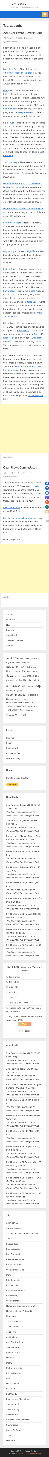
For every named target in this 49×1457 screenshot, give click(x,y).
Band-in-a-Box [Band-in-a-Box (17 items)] (30, 658)
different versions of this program (19, 72)
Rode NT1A (8, 337)
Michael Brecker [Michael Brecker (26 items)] (24, 680)
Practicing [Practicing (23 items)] (11, 690)
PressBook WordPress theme (29, 1454)
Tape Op (10, 1435)
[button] (47, 483)
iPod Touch (8, 122)
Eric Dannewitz (13, 1280)
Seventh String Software (17, 1419)
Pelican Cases (10, 269)
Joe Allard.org (12, 1347)
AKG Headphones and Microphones (23, 1233)
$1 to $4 (12, 997)
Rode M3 (38, 334)
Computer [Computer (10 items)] (25, 663)
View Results (25, 1031)
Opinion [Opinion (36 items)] (15, 685)
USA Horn (10, 1440)
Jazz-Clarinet (12, 1326)
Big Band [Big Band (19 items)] (10, 662)
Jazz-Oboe (11, 1337)
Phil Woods (11, 1394)
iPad (5, 90)
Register (10, 738)
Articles (9, 457)
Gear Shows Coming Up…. (20, 467)
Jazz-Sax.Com (19, 3)
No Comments (12, 41)
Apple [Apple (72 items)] (15, 658)
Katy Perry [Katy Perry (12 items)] (18, 676)
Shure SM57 (22, 330)
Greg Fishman (12, 1301)
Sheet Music (12, 635)
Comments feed (13, 753)
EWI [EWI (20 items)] (22, 667)
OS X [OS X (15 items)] (23, 686)
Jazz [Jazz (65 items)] (9, 675)
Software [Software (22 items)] (10, 706)
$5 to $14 (12, 992)
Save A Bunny (12, 1409)
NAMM (36, 486)
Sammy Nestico (13, 1404)
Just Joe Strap (10, 162)
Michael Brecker (14, 1373)
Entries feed (12, 748)
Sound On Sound (14, 1430)
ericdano (29, 37)
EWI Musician (12, 1285)
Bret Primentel (13, 1254)
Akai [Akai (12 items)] (7, 659)
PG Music (10, 1389)
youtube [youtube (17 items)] (24, 715)
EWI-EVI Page (12, 1295)
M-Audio (10, 1357)
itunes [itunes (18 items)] (34, 671)
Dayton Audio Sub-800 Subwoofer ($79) (23, 208)
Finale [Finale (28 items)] (28, 666)
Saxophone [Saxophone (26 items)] (12, 699)
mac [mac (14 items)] (24, 676)
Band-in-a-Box (10, 69)
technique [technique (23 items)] (32, 706)
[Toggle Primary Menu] (45, 14)
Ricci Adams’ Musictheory (18, 1399)
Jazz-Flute (11, 1332)
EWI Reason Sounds (15, 1290)
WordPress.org (13, 758)
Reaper (17, 222)
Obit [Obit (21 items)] (8, 686)
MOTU (9, 1378)
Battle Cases (9, 291)
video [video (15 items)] (33, 710)
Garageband (24, 112)
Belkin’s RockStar (11, 507)
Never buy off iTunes (18, 1002)
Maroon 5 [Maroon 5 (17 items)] (10, 680)
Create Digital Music (15, 1270)
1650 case (30, 291)
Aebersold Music (14, 1228)
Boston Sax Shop (14, 1249)
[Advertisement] (24, 428)
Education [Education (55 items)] (12, 666)
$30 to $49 (13, 982)
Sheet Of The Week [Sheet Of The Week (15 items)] (14, 703)
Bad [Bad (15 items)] (21, 659)
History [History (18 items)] (9, 671)
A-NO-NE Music (13, 1223)
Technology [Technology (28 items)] (12, 710)
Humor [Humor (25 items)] (17, 671)
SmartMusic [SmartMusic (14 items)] (28, 703)
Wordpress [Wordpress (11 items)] (10, 715)
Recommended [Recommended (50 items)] (16, 694)
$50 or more (14, 977)
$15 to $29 (13, 987)
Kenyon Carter (13, 1352)
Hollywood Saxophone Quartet (20, 1306)
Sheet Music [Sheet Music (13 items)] (23, 699)
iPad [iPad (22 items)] (24, 671)
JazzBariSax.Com (14, 1342)
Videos (9, 645)
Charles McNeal (13, 1264)
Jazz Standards (13, 1321)
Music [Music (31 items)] (37, 680)
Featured (10, 619)
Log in (9, 743)
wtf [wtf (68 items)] (17, 714)
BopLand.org (12, 1244)
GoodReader (9, 108)
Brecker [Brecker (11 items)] (18, 663)
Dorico (9, 1275)
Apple (9, 1238)
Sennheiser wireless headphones (19, 518)
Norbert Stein (12, 1383)
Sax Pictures (12, 1414)
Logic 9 (7, 222)
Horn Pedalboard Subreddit (19, 1311)
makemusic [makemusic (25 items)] (33, 676)
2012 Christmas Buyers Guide (22, 32)
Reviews (10, 630)
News (8, 597)
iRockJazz (11, 1316)
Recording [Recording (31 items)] (32, 694)
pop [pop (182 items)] (37, 685)
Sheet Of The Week (15, 640)
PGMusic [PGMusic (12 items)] (30, 686)
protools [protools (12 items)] (20, 691)
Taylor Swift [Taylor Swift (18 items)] (21, 706)
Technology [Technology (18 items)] (25, 710)
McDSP (9, 1363)
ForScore (22, 101)
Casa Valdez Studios (15, 1259)
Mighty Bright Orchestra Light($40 (20, 251)
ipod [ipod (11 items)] (28, 671)
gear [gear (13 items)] (34, 667)
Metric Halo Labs (14, 1368)
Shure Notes (12, 1425)
